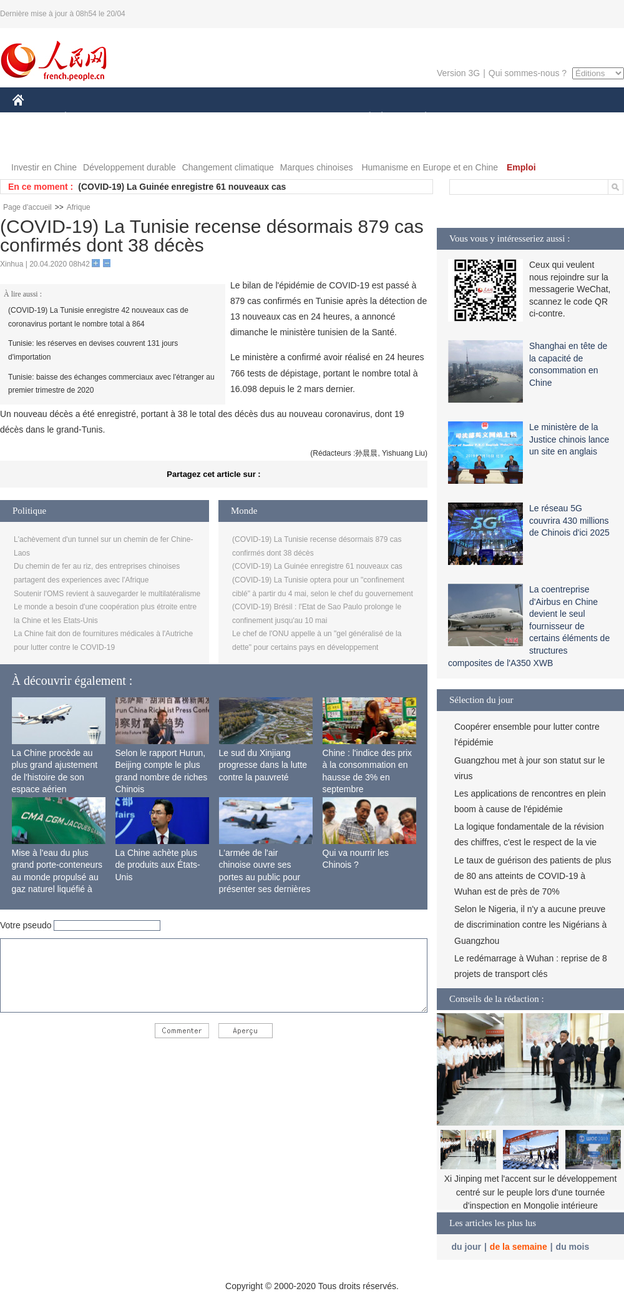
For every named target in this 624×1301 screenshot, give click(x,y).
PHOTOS (38, 142)
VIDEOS (88, 142)
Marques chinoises (316, 167)
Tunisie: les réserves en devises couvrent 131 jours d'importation (93, 350)
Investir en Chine (44, 167)
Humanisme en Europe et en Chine (429, 167)
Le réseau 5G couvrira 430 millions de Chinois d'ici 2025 (569, 520)
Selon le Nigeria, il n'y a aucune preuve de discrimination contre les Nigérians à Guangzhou (530, 924)
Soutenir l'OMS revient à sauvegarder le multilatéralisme (107, 593)
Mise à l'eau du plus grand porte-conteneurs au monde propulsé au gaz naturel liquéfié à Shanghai (57, 877)
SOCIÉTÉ (363, 117)
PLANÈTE (419, 117)
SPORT (469, 117)
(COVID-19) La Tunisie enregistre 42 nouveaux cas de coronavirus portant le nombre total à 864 (98, 317)
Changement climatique (228, 167)
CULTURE (308, 117)
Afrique (78, 207)
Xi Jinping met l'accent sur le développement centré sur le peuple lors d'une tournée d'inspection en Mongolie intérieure (530, 1192)
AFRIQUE (197, 117)
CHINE (34, 117)
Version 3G (458, 73)
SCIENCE (252, 117)
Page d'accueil (27, 207)
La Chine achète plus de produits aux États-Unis (157, 865)
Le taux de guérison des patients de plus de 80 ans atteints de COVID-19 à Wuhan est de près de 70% (532, 875)
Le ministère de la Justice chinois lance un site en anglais (569, 439)
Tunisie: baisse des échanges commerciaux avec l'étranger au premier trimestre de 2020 (111, 384)
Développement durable (129, 167)
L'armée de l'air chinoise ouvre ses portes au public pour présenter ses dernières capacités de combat (265, 877)
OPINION (581, 117)
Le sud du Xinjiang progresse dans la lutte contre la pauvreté (263, 765)
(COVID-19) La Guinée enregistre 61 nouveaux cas (182, 187)
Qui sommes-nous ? (528, 73)
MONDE (145, 117)
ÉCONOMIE (88, 117)
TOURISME (522, 117)
